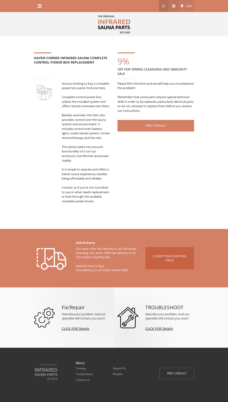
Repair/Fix (119, 368)
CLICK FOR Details (75, 328)
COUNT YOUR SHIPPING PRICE (169, 258)
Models (118, 374)
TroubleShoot (84, 374)
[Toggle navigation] (40, 6)
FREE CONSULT (177, 373)
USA (186, 6)
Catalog (81, 368)
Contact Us (83, 380)
